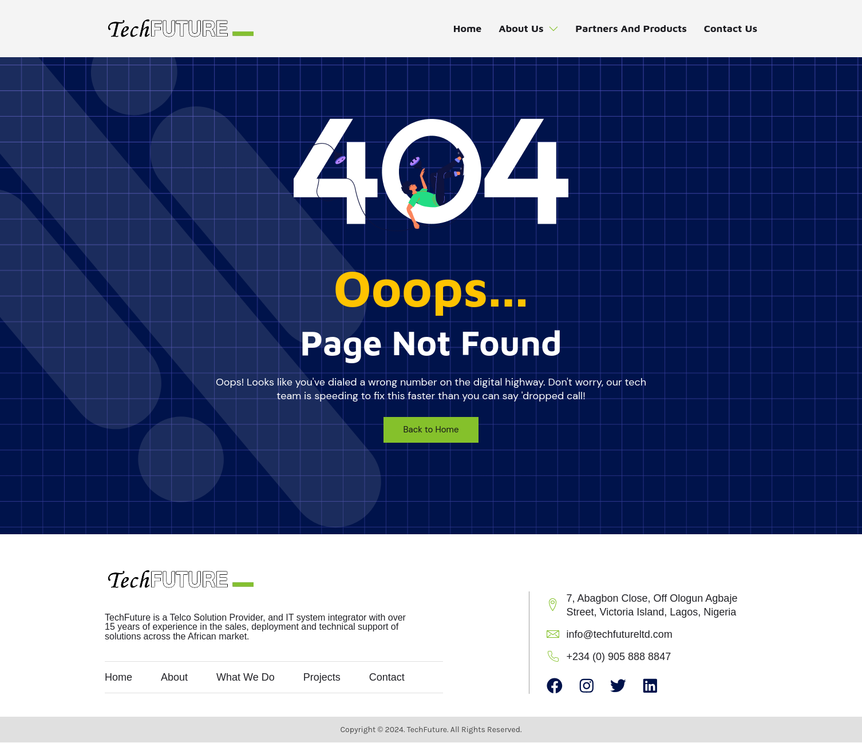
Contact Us (730, 29)
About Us (527, 29)
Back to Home (431, 429)
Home (465, 29)
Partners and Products (630, 29)
